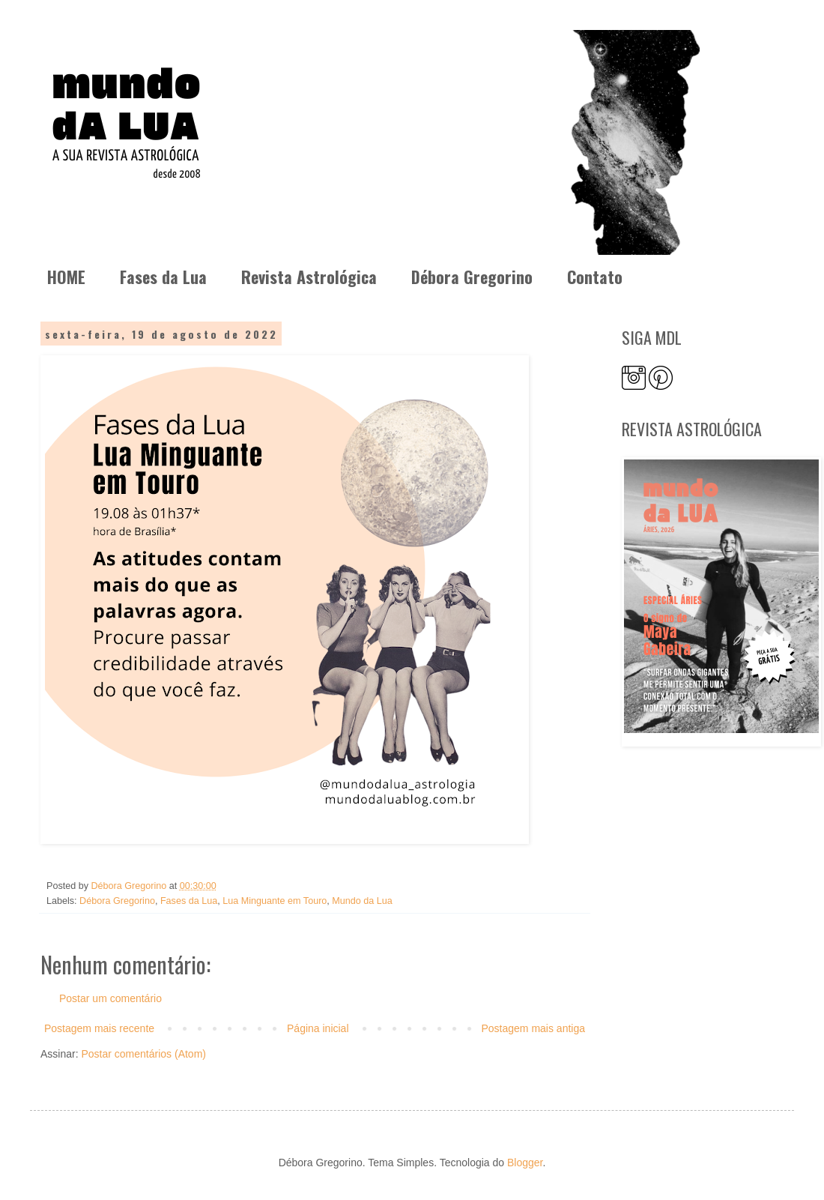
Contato (594, 277)
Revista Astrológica (309, 277)
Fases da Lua (163, 277)
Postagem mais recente (99, 1028)
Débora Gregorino (472, 277)
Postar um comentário (110, 998)
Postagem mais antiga (533, 1028)
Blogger (524, 1163)
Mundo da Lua (362, 901)
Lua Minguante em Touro (274, 901)
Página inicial (318, 1028)
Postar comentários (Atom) (143, 1054)
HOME (66, 277)
